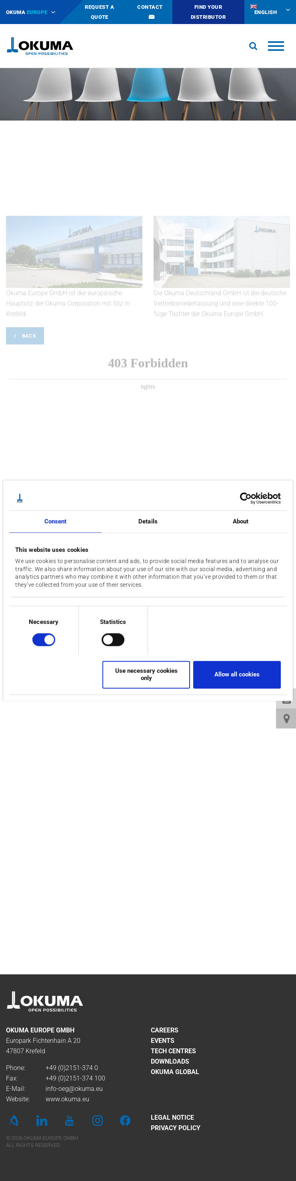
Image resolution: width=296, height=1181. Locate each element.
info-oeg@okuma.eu (74, 1088)
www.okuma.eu (67, 1099)
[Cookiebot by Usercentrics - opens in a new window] (246, 498)
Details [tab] (148, 521)
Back (29, 428)
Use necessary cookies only (146, 675)
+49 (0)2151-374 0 (72, 1068)
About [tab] (241, 521)
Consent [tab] (55, 521)
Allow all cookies (237, 674)
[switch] (107, 639)
